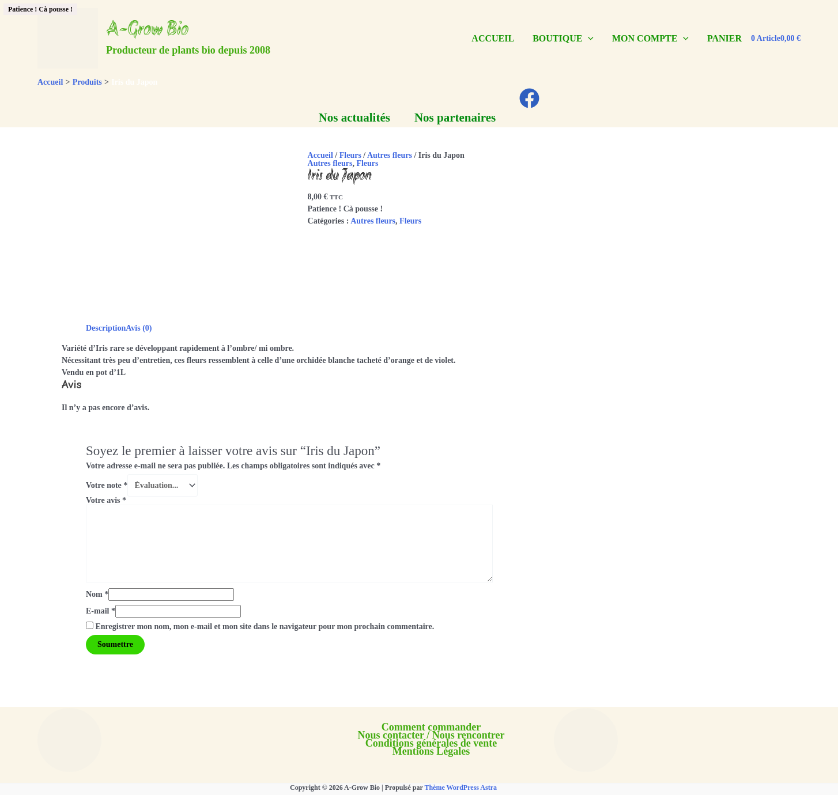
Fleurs (350, 155)
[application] (588, 38)
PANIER (724, 38)
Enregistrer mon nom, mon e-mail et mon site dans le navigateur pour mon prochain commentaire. (265, 626)
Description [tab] (106, 328)
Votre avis (106, 500)
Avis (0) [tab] (139, 328)
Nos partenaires (455, 117)
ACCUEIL (492, 38)
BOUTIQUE (563, 38)
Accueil (320, 155)
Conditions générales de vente (431, 743)
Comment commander (431, 727)
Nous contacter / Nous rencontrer (431, 735)
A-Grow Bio (147, 30)
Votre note (106, 485)
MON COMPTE (650, 38)
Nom (97, 594)
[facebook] (531, 98)
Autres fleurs (389, 155)
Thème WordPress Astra (460, 787)
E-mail (100, 611)
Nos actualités (354, 117)
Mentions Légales (431, 751)
